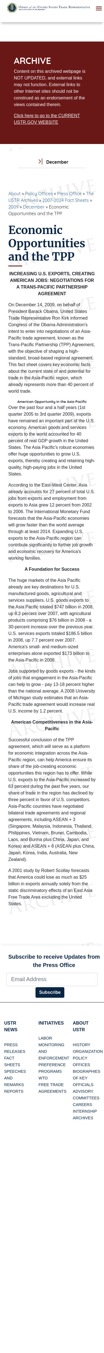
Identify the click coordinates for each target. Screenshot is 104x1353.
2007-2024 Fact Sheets (65, 200)
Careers (82, 1104)
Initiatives (51, 1023)
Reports (13, 1091)
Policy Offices (39, 193)
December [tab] (51, 162)
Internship (85, 1111)
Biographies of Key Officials (86, 1078)
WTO (43, 1078)
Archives (83, 1118)
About (14, 193)
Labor (45, 1038)
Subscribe (49, 992)
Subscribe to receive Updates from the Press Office (54, 961)
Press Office (69, 193)
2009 (13, 207)
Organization (88, 1051)
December (34, 207)
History (81, 1045)
